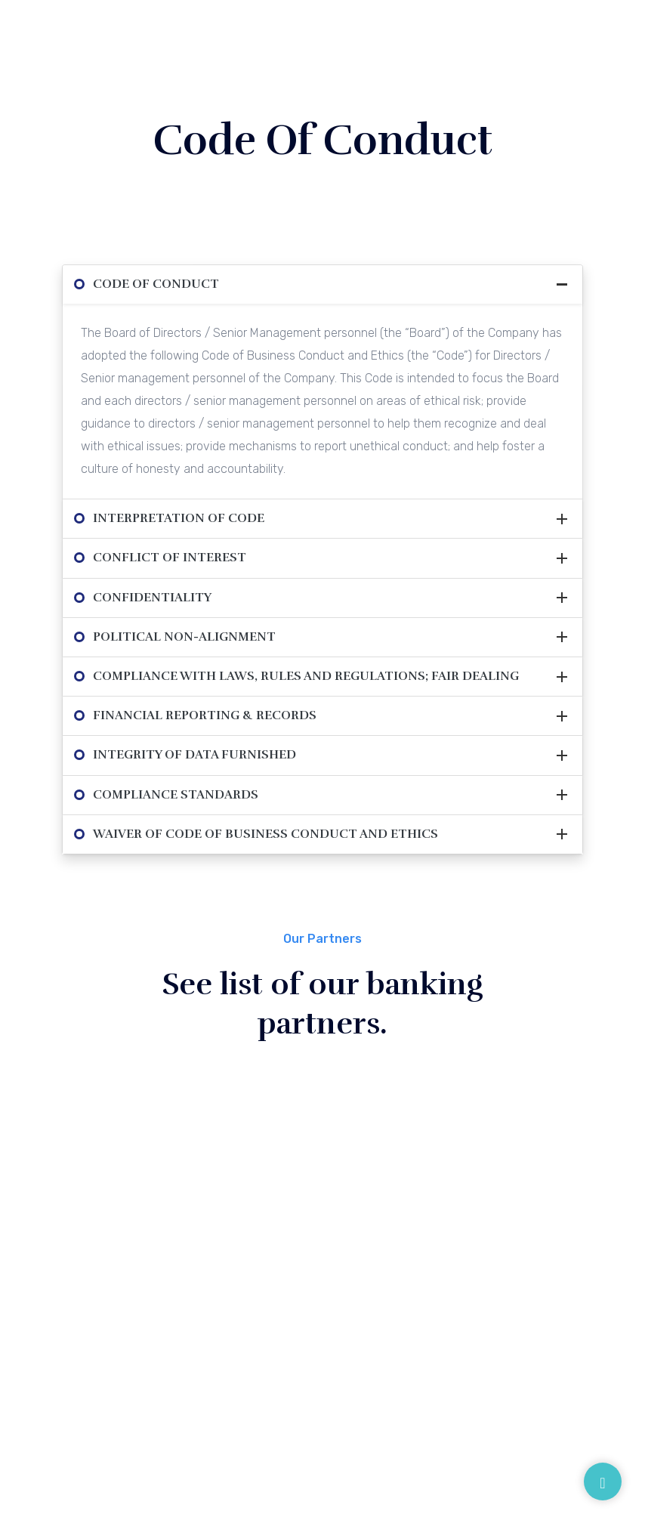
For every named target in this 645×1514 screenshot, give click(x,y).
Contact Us (351, 1371)
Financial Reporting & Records (204, 715)
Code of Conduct (156, 284)
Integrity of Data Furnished (194, 754)
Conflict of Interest (169, 557)
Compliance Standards (175, 794)
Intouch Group (486, 1456)
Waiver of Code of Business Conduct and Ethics (265, 834)
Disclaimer (450, 1228)
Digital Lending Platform (487, 1287)
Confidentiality (152, 597)
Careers (263, 1371)
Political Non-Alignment (184, 636)
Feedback (449, 1317)
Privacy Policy (460, 1258)
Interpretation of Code (178, 518)
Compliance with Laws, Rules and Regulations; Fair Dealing (306, 676)
